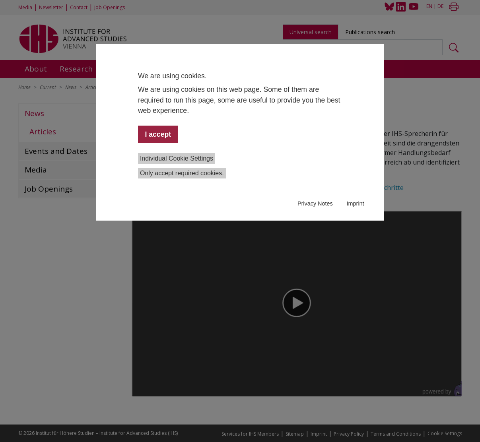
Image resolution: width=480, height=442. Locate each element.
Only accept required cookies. (182, 173)
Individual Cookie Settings (176, 158)
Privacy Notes (315, 203)
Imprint (355, 203)
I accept (158, 134)
